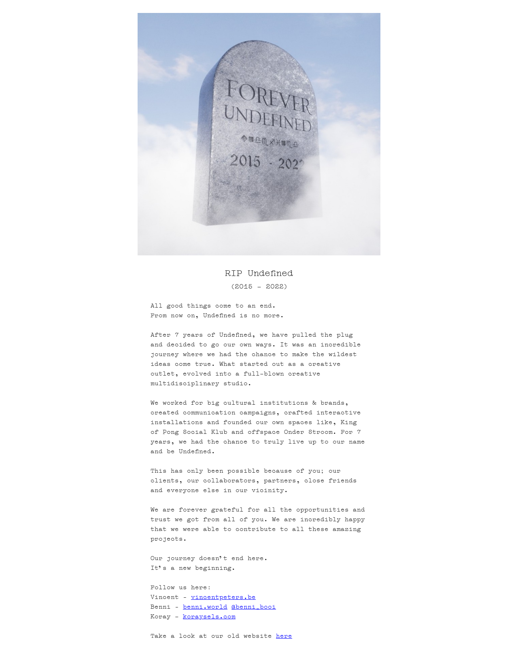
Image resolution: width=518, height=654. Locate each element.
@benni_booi (253, 607)
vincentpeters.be (223, 597)
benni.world (205, 607)
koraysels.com (209, 617)
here (284, 636)
